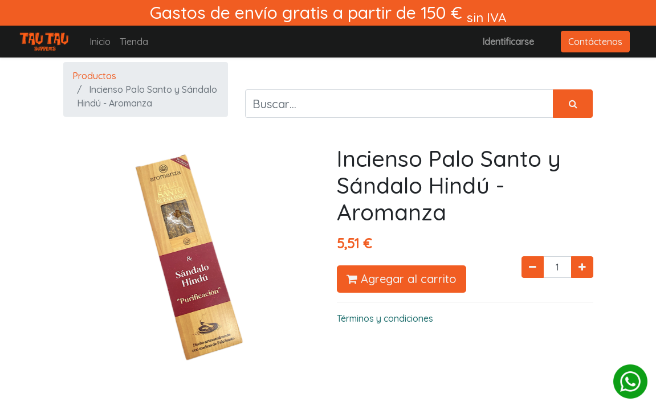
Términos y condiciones (385, 318)
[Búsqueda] (573, 103)
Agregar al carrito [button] (402, 279)
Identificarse (508, 41)
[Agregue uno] (582, 267)
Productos (94, 75)
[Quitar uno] (532, 267)
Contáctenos (595, 41)
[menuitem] (100, 41)
